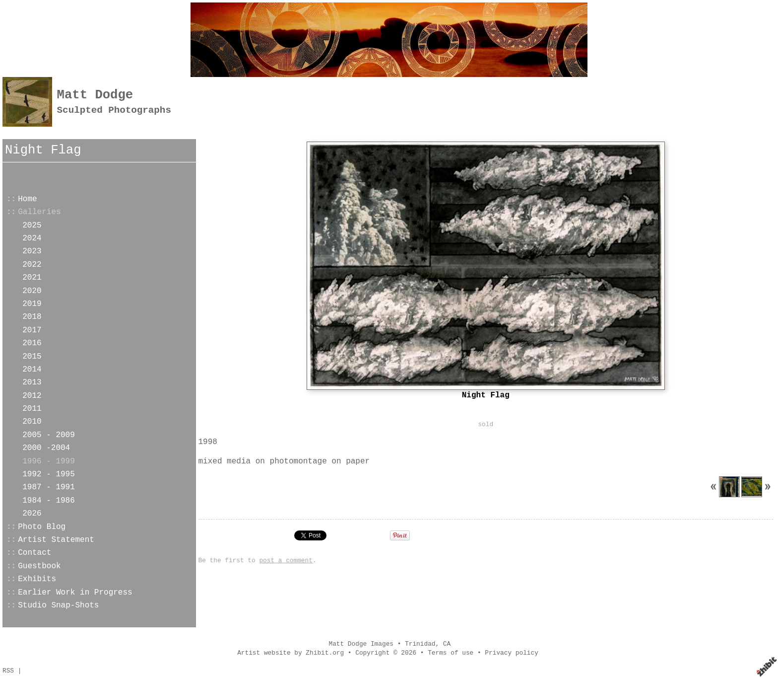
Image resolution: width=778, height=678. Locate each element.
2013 (31, 382)
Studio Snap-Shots (58, 605)
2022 (31, 264)
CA (447, 644)
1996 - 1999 (48, 461)
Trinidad (420, 644)
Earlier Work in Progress (75, 592)
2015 (31, 356)
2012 (31, 395)
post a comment (286, 560)
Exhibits (37, 579)
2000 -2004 (46, 448)
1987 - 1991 (48, 487)
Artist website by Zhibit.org (290, 653)
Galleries (39, 212)
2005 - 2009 (48, 435)
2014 (31, 369)
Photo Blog (41, 527)
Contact (34, 552)
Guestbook (39, 566)
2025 (31, 225)
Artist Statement (56, 539)
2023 (31, 251)
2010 (31, 421)
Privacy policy (511, 653)
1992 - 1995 (48, 474)
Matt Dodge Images (360, 644)
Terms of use (450, 653)
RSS (8, 671)
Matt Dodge (95, 95)
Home (27, 199)
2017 (31, 330)
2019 (31, 304)
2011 (31, 408)
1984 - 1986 (48, 500)
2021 (31, 277)
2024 (31, 238)
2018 (31, 316)
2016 (31, 343)
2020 (31, 291)
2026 (31, 513)
